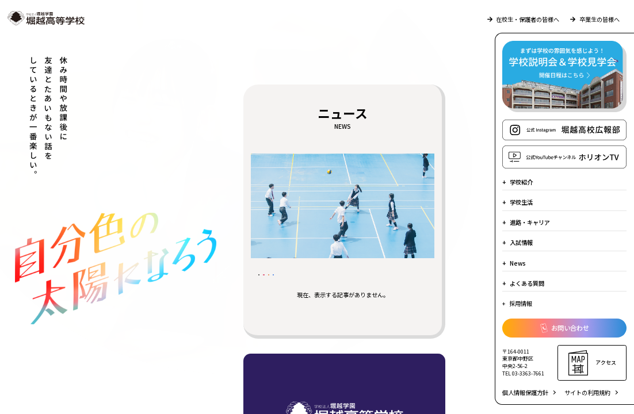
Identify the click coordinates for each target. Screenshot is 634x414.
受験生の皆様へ (333, 282)
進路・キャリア (530, 222)
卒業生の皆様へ (594, 19)
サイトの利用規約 (587, 392)
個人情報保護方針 (525, 392)
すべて (277, 282)
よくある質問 (527, 283)
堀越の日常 (397, 282)
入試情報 (521, 242)
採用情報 (520, 303)
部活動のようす (292, 301)
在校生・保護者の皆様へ (523, 19)
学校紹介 (521, 182)
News (518, 263)
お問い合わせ (564, 328)
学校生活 (521, 202)
